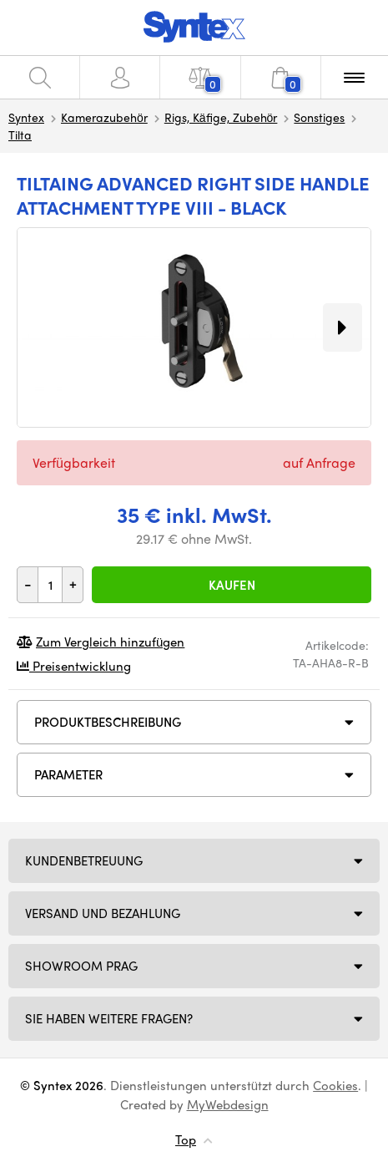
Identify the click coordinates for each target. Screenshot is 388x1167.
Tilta (20, 134)
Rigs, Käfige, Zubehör (221, 117)
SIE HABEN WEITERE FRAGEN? (109, 1018)
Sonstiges (319, 117)
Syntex (26, 117)
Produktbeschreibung (107, 722)
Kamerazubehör (104, 117)
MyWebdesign (228, 1104)
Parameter (68, 774)
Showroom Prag (81, 965)
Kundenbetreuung (84, 860)
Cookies (335, 1085)
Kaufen (232, 585)
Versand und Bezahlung (102, 913)
